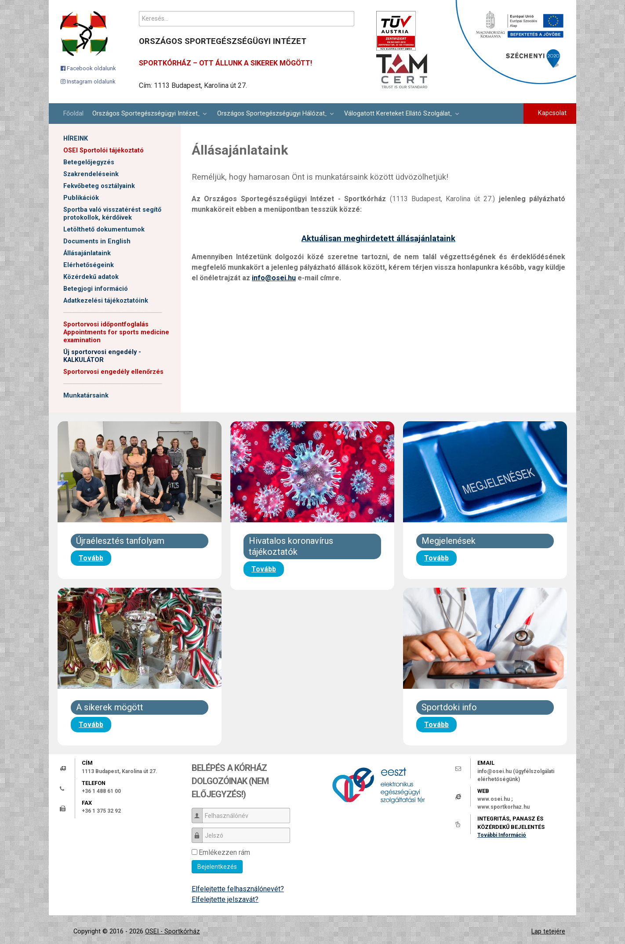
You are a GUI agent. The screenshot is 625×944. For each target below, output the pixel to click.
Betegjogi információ (95, 289)
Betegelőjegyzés (88, 162)
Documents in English (97, 241)
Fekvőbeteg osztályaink (99, 186)
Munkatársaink (86, 395)
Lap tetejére (548, 931)
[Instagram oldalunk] (88, 81)
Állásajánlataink (87, 253)
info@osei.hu (274, 278)
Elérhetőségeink (88, 265)
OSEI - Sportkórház (172, 931)
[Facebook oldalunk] (88, 68)
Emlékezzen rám (224, 852)
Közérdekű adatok (91, 277)
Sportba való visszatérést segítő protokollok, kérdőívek (112, 213)
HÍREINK (75, 138)
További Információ (501, 835)
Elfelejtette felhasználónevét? (238, 889)
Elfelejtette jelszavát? (225, 899)
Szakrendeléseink (91, 174)
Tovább (91, 558)
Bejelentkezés (217, 866)
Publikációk (81, 198)
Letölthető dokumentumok (104, 229)
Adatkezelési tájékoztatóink (105, 300)
